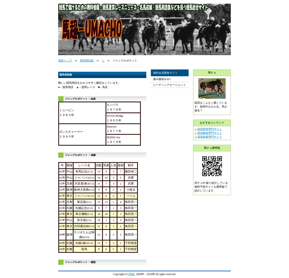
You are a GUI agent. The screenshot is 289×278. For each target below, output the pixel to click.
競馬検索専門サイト (209, 136)
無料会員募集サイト (165, 72)
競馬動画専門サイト (209, 133)
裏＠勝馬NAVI (161, 79)
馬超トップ (65, 60)
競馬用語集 (87, 60)
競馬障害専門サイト (209, 129)
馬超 (131, 274)
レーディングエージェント (169, 84)
